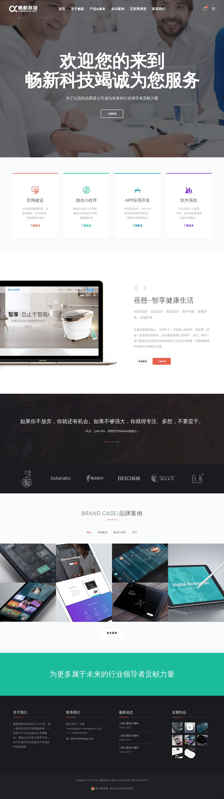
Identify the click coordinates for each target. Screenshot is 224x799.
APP (134, 532)
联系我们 (158, 9)
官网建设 (102, 532)
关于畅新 (77, 9)
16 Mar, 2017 (125, 740)
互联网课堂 (138, 9)
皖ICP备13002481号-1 (137, 780)
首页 (62, 9)
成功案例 (117, 9)
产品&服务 (98, 9)
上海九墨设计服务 (129, 723)
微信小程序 (119, 532)
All (89, 532)
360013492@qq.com (82, 738)
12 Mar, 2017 (125, 752)
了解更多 (112, 113)
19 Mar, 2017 (125, 727)
